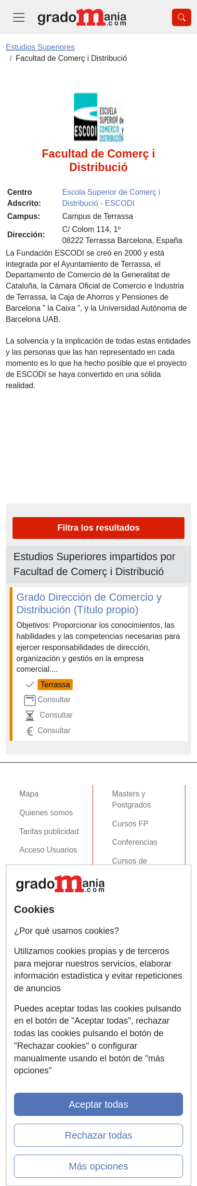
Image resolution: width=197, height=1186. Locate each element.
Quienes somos (46, 813)
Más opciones (98, 1166)
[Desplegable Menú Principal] (19, 17)
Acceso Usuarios (48, 850)
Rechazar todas (98, 1135)
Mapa (29, 794)
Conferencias (135, 842)
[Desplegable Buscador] (181, 17)
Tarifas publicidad (49, 831)
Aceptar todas (98, 1104)
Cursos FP (130, 824)
